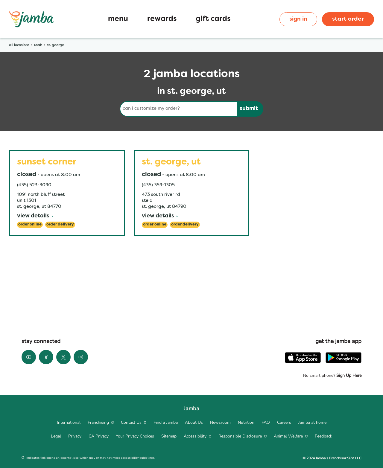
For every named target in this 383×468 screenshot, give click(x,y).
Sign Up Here (348, 375)
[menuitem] (68, 422)
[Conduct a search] (178, 109)
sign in (298, 19)
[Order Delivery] (60, 225)
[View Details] (35, 216)
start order (348, 19)
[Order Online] (30, 225)
